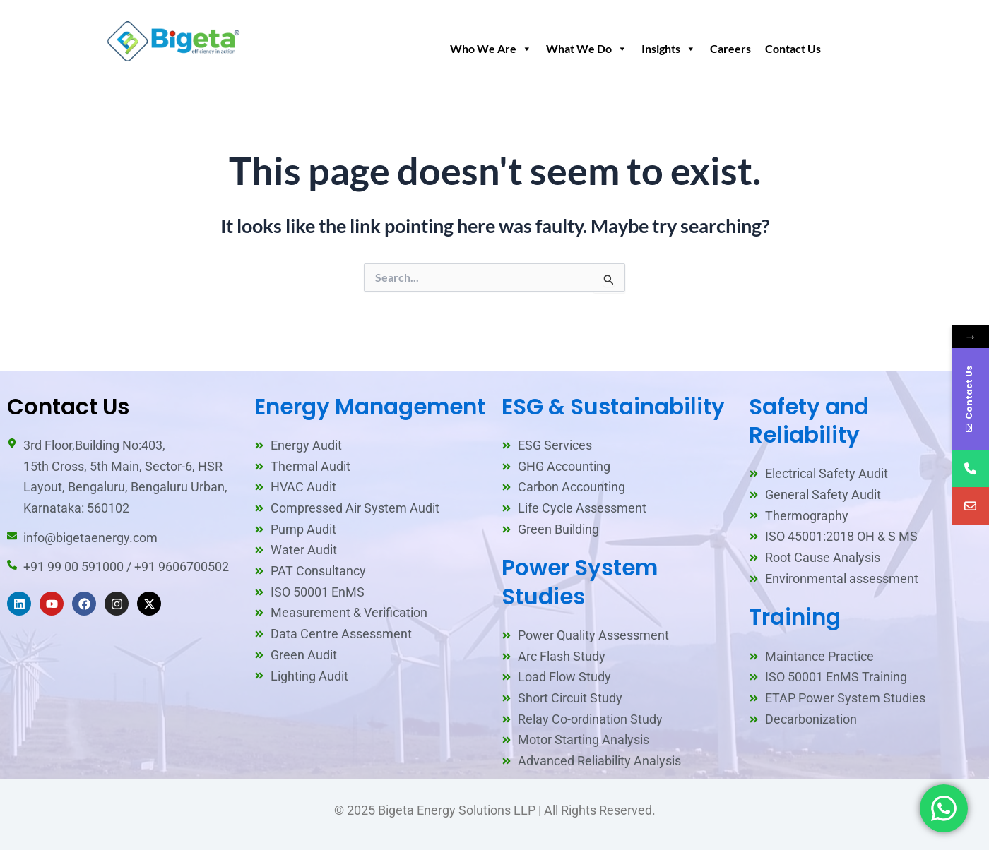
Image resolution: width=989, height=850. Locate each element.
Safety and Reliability (809, 420)
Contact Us (793, 48)
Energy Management (369, 406)
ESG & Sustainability (613, 406)
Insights (668, 48)
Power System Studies (580, 581)
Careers (730, 48)
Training (795, 617)
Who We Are (491, 48)
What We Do (586, 48)
